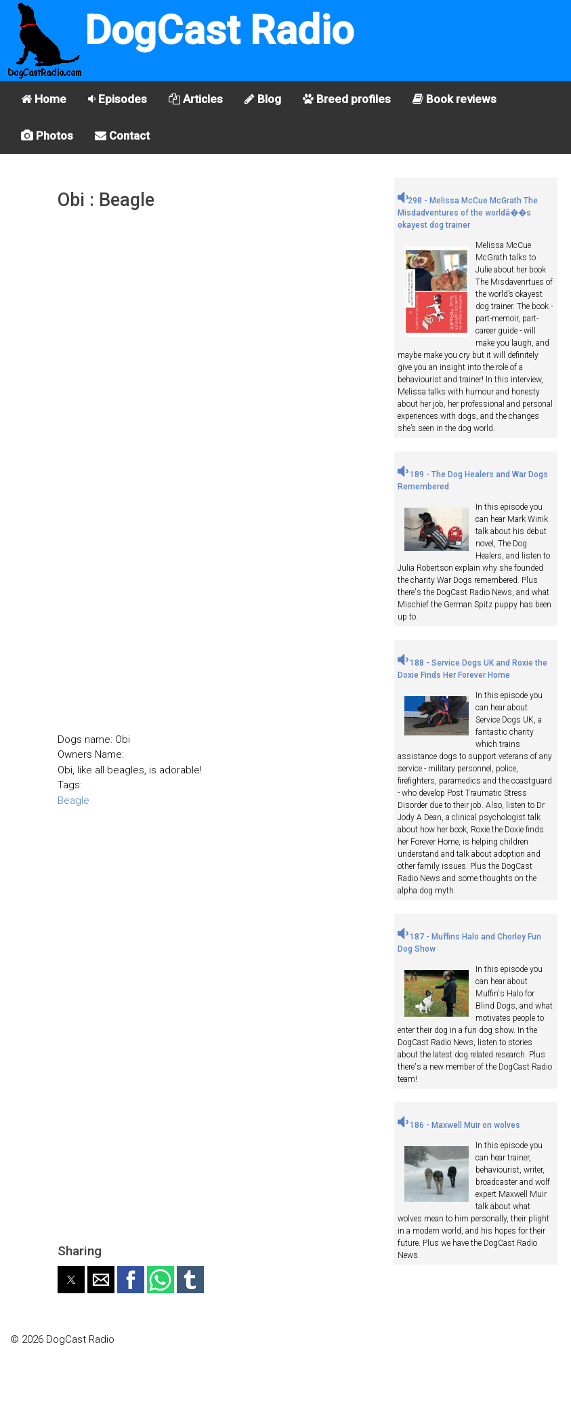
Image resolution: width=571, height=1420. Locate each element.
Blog (263, 99)
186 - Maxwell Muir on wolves (459, 1125)
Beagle (73, 800)
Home (43, 99)
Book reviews (454, 99)
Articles (196, 99)
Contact (122, 135)
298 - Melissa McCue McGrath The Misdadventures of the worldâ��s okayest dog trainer (468, 213)
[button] (71, 1279)
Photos (47, 135)
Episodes (117, 99)
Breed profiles (347, 99)
